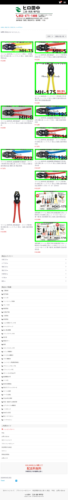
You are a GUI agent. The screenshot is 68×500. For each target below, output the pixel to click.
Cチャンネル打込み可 (8, 373)
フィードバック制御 (8, 301)
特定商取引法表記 (7, 447)
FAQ (3, 433)
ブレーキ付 (6, 305)
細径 (4, 344)
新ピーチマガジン (7, 416)
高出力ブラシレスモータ (9, 387)
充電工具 (5, 259)
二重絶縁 (5, 290)
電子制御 (5, 294)
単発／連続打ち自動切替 (9, 402)
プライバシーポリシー (8, 443)
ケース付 (5, 380)
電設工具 (7, 27)
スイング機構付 (7, 351)
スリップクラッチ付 (8, 333)
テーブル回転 (6, 394)
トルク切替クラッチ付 (9, 323)
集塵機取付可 (6, 376)
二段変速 (5, 315)
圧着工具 (12, 27)
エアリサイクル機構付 (9, 405)
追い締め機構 (6, 330)
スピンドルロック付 (8, 348)
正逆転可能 (6, 312)
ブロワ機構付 (6, 359)
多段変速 (5, 319)
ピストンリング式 (7, 369)
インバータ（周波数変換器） (11, 362)
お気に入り (5, 458)
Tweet (3, 480)
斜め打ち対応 (6, 412)
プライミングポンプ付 (9, 366)
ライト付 (5, 298)
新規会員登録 (5, 454)
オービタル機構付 (7, 355)
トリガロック (6, 409)
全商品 (2, 27)
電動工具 (5, 266)
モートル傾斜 (6, 391)
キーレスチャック (7, 326)
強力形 (4, 337)
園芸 (3, 281)
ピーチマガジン (7, 420)
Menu (65, 2)
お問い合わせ (5, 436)
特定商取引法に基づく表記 (41, 490)
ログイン (4, 451)
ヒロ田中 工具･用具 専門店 (34, 494)
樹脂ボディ (6, 341)
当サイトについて (7, 440)
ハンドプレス (19, 27)
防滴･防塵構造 (6, 384)
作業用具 (5, 274)
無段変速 (5, 308)
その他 (4, 277)
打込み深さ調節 (7, 398)
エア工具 (5, 263)
